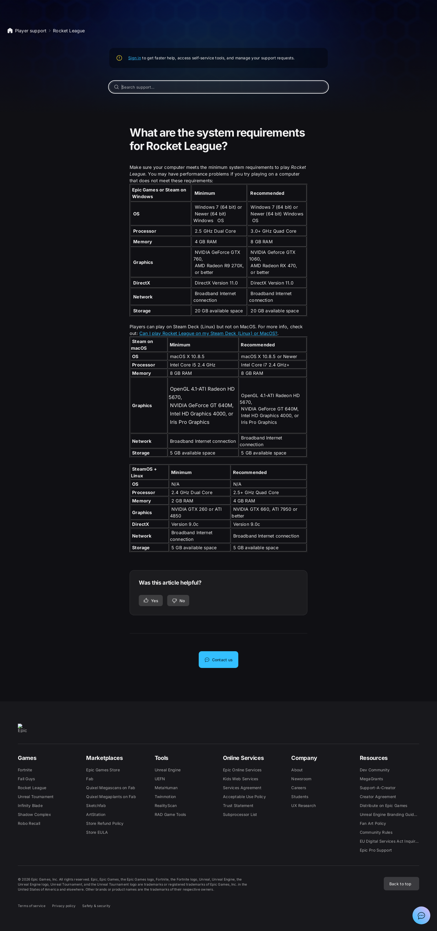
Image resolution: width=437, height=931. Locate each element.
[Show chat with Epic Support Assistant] (421, 915)
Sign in (134, 57)
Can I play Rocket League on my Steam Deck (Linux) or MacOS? (208, 333)
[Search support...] (218, 87)
